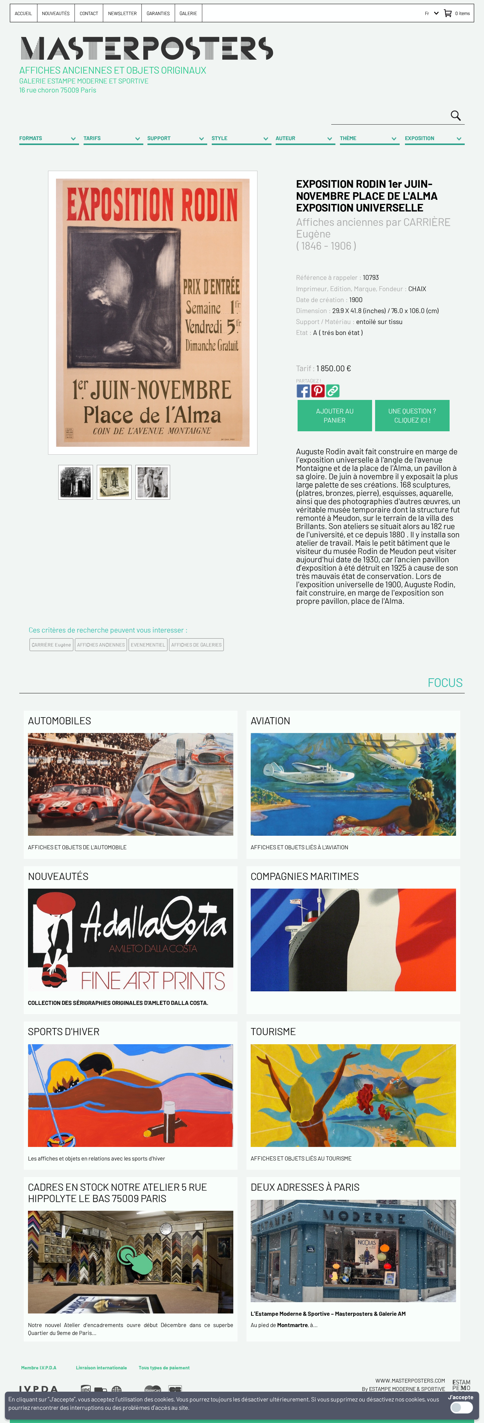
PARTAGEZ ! (308, 381)
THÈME (348, 138)
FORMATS (30, 138)
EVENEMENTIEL (148, 645)
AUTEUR (285, 138)
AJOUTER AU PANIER (335, 415)
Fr (427, 13)
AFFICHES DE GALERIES (196, 645)
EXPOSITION (419, 138)
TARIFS (92, 138)
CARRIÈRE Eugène (51, 645)
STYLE (219, 138)
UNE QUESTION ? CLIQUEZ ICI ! (412, 415)
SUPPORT (159, 138)
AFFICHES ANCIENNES (101, 645)
